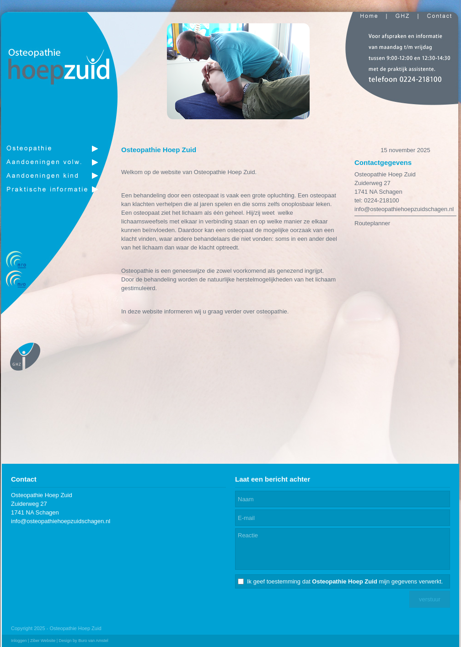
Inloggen (19, 640)
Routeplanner (372, 223)
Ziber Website (42, 640)
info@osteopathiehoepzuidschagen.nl (404, 209)
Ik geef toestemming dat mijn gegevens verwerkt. (345, 581)
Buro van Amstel (93, 640)
